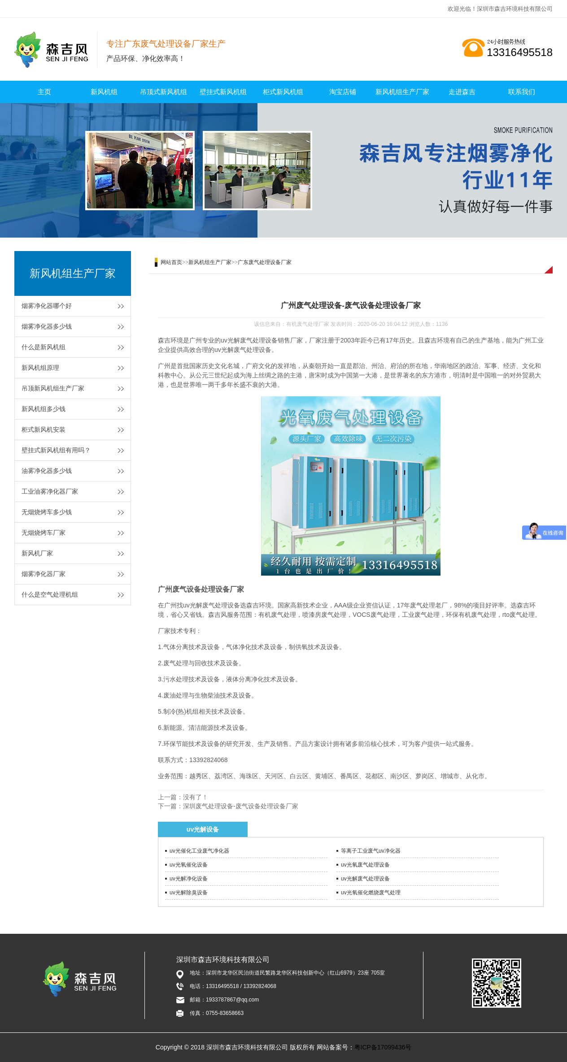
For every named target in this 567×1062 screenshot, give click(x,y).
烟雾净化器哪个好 (47, 305)
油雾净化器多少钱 (47, 470)
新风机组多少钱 (43, 408)
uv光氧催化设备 (189, 865)
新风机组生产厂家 (402, 91)
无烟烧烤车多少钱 (47, 512)
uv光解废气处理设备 (365, 879)
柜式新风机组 (283, 91)
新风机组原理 (40, 367)
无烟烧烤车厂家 (43, 532)
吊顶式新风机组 (163, 91)
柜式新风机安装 (43, 429)
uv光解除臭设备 (189, 892)
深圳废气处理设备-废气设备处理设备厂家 (240, 806)
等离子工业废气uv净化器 (371, 851)
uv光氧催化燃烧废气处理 (371, 892)
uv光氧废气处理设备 (365, 865)
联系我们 (521, 91)
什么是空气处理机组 (50, 594)
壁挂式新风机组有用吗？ (56, 450)
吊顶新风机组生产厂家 (53, 388)
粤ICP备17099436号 (383, 1047)
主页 (44, 91)
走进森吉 (462, 91)
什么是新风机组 (43, 347)
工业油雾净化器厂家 (50, 491)
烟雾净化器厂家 (43, 573)
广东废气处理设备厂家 (265, 262)
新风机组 (104, 91)
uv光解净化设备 (189, 879)
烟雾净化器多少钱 (47, 326)
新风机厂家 (37, 553)
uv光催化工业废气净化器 (199, 851)
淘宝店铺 (342, 91)
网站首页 (171, 262)
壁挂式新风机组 (223, 91)
